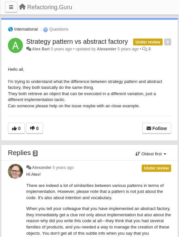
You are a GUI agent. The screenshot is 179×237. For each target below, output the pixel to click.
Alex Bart (41, 49)
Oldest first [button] (150, 153)
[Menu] (11, 7)
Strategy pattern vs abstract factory (77, 41)
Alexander (106, 49)
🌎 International (23, 29)
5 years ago (63, 167)
